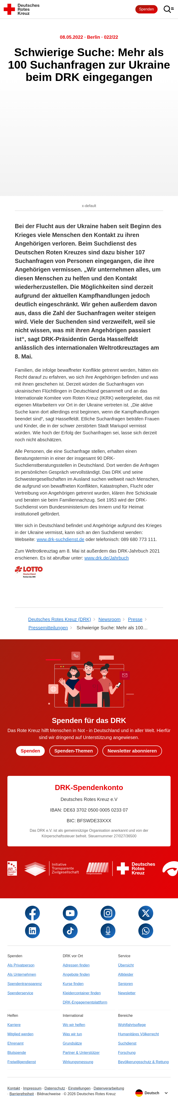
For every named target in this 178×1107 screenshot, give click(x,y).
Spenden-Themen (73, 750)
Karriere (14, 1025)
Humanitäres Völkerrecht (138, 1034)
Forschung (127, 1053)
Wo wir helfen (74, 1025)
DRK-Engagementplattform (85, 1002)
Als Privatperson (21, 965)
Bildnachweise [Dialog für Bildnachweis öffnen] (48, 1094)
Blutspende (16, 1053)
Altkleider (125, 974)
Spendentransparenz (24, 984)
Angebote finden (76, 974)
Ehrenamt (15, 1043)
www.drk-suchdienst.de (60, 539)
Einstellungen (79, 1088)
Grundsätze (72, 1043)
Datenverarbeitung (109, 1088)
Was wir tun (72, 1034)
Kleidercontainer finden (82, 993)
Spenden (146, 9)
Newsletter (127, 993)
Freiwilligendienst (21, 1062)
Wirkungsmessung (78, 1062)
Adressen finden (76, 965)
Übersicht (126, 965)
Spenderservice (20, 993)
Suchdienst (127, 1043)
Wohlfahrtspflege (132, 1025)
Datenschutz (54, 1088)
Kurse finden (73, 984)
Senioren (125, 984)
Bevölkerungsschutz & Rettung (143, 1062)
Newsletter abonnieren (133, 750)
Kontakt (13, 1088)
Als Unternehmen (21, 974)
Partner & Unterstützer (81, 1053)
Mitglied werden (20, 1034)
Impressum (32, 1088)
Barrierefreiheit (22, 1094)
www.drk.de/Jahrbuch (106, 557)
